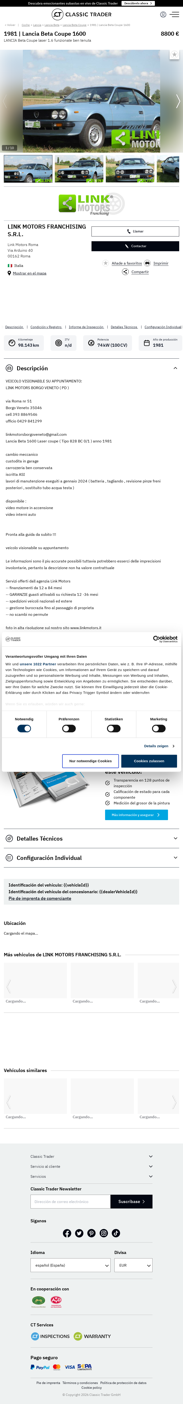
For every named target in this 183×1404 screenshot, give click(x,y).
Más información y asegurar (136, 815)
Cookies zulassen (149, 761)
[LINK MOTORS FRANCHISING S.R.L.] (91, 203)
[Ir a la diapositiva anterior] (5, 101)
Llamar (135, 231)
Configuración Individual (163, 327)
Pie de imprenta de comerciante (40, 898)
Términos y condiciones (80, 1383)
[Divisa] (133, 1265)
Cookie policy (91, 1387)
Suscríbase (131, 1201)
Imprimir (156, 263)
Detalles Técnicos (124, 327)
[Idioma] (70, 1265)
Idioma (37, 1252)
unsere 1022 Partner (38, 664)
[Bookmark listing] (174, 54)
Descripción (14, 327)
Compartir (135, 271)
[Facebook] (67, 1233)
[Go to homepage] (81, 14)
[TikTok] (116, 1233)
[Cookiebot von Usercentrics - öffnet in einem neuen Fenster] (157, 639)
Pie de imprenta (48, 1383)
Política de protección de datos (123, 1383)
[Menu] (163, 14)
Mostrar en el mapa (29, 273)
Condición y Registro (46, 327)
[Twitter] (79, 1233)
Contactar (135, 246)
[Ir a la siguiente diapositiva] (178, 101)
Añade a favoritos (122, 263)
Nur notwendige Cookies (90, 761)
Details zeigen (156, 746)
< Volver (10, 25)
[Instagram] (104, 1233)
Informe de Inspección (86, 327)
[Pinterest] (91, 1233)
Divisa (120, 1252)
